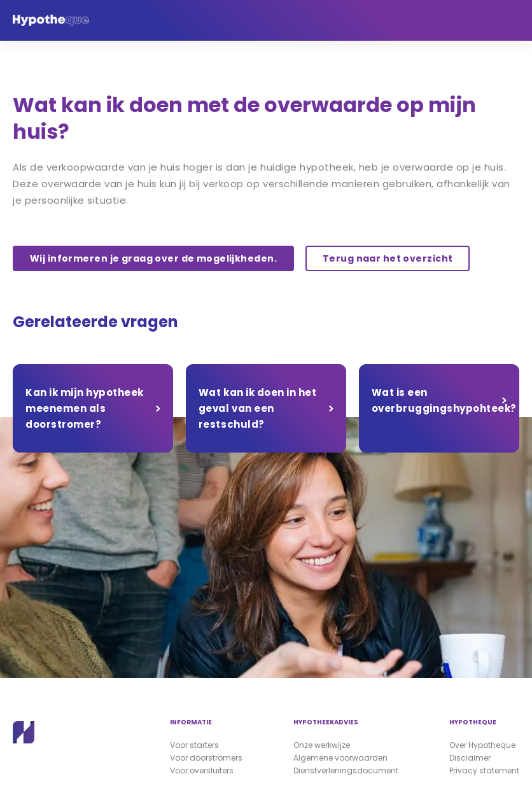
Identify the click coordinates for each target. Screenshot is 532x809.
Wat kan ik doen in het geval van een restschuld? (257, 408)
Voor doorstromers (206, 757)
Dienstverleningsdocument (345, 770)
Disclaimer (470, 757)
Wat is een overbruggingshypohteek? (444, 400)
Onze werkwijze (321, 745)
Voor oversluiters (202, 770)
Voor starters (194, 745)
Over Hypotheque (482, 745)
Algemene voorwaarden (340, 757)
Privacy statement (484, 770)
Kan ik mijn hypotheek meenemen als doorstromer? (84, 408)
